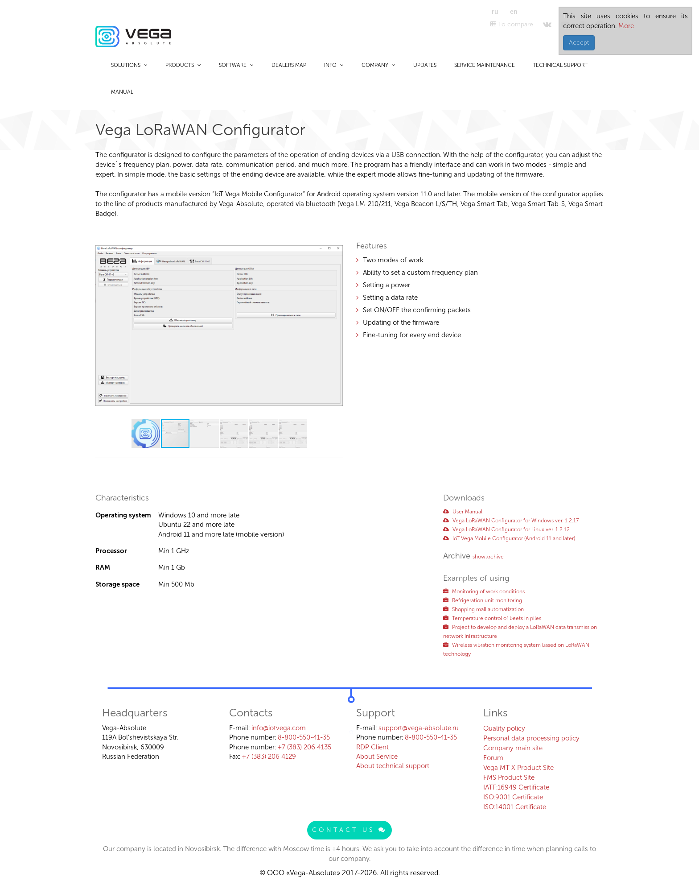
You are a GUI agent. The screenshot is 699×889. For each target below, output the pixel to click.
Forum (493, 758)
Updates (424, 65)
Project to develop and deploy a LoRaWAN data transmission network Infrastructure (520, 631)
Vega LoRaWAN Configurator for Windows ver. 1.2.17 (511, 520)
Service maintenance (484, 65)
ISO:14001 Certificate (514, 807)
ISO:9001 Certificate (513, 797)
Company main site (513, 748)
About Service (377, 757)
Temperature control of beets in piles (492, 618)
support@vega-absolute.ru (418, 728)
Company (378, 65)
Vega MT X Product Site (518, 768)
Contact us (349, 830)
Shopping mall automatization (483, 609)
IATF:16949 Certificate (516, 787)
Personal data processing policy (531, 738)
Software (236, 65)
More (625, 26)
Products (183, 65)
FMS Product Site (509, 777)
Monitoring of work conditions (484, 591)
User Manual (462, 512)
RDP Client (372, 747)
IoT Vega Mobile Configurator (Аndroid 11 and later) (509, 538)
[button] (335, 241)
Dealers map (288, 65)
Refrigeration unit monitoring (482, 600)
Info (334, 65)
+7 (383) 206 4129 (269, 757)
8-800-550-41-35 (304, 737)
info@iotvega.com (278, 728)
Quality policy (504, 728)
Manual (122, 92)
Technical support (560, 65)
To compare (511, 24)
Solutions (129, 65)
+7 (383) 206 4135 (304, 747)
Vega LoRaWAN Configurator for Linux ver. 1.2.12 (506, 529)
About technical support (392, 766)
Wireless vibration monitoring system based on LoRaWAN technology (516, 649)
